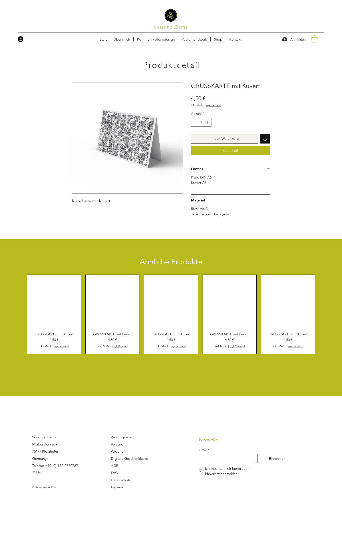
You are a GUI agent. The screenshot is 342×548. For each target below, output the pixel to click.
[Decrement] (195, 122)
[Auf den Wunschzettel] (265, 139)
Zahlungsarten (122, 437)
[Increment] (208, 122)
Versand (117, 444)
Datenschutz (121, 480)
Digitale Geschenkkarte (129, 458)
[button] (235, 39)
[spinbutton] (201, 122)
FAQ (114, 473)
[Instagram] (20, 39)
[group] (171, 314)
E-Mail (37, 473)
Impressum (120, 487)
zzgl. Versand (213, 105)
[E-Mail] (225, 458)
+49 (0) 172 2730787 (61, 466)
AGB (114, 466)
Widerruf (118, 451)
